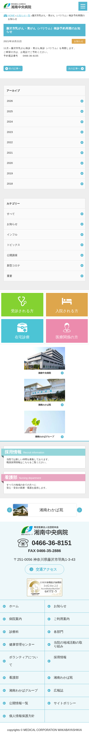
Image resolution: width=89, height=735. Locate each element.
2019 (10, 173)
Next (79, 510)
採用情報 (60, 657)
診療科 (14, 632)
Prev (9, 510)
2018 (10, 183)
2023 (10, 131)
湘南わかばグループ (23, 690)
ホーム (14, 606)
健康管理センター (22, 644)
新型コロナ (13, 265)
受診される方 (22, 311)
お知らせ (12, 224)
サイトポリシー (65, 703)
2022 (10, 142)
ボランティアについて (23, 661)
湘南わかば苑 (63, 677)
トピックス (13, 244)
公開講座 (12, 255)
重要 (9, 275)
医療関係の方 (67, 337)
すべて (11, 213)
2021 (10, 152)
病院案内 (15, 619)
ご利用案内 (62, 619)
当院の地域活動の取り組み (68, 644)
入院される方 (67, 311)
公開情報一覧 (18, 703)
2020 (10, 162)
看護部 (14, 677)
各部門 (58, 632)
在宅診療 (22, 337)
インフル (12, 234)
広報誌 (58, 690)
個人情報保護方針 (22, 716)
